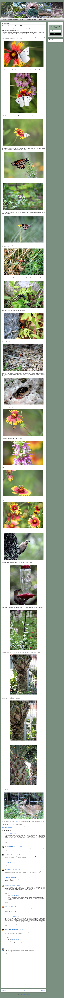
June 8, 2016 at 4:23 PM (14, 948)
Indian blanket (31, 826)
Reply (6, 842)
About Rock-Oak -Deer (13, 19)
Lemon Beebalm (37, 826)
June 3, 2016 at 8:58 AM (15, 885)
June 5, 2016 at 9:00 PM (21, 929)
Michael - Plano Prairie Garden (11, 929)
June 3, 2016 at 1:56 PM (14, 916)
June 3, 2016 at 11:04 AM (12, 906)
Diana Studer (7, 948)
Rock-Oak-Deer (32, 5)
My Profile (22, 19)
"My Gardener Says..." (20, 29)
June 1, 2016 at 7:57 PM (18, 846)
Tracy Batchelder (8, 869)
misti (6, 877)
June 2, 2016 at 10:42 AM (11, 877)
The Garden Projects (31, 19)
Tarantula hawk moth (9, 827)
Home (4, 19)
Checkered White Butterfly (9, 826)
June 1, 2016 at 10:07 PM (15, 854)
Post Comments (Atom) (26, 994)
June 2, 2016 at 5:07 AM (11, 862)
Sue (5, 862)
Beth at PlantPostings (9, 846)
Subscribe (55, 33)
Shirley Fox (8, 824)
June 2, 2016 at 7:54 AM (16, 869)
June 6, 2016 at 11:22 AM (15, 895)
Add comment (5, 956)
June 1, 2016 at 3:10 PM (11, 833)
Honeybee (26, 826)
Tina (6, 833)
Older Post (43, 990)
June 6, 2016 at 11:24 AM (15, 939)
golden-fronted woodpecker (19, 826)
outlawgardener (8, 885)
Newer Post (4, 990)
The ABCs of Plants (42, 19)
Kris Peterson (7, 854)
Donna (6, 906)
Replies (7, 893)
